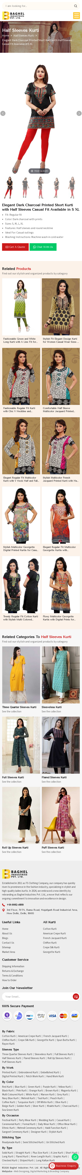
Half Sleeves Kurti (23, 36)
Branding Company (59, 1171)
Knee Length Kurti (41, 1156)
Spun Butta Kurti (66, 1040)
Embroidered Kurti (28, 1072)
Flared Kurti (22, 1156)
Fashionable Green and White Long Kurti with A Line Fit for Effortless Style (19, 344)
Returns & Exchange (13, 971)
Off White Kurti (45, 1102)
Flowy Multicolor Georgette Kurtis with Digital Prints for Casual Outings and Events (58, 621)
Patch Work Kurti (35, 1076)
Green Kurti (34, 1087)
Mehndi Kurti (28, 1098)
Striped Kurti (26, 1160)
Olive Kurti (60, 1102)
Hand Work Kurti (55, 1076)
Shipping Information (13, 966)
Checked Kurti (9, 1160)
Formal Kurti (28, 1124)
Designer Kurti (38, 1132)
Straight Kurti (23, 1153)
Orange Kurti (36, 1090)
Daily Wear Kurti (46, 1124)
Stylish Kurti (55, 1132)
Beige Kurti (8, 1106)
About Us (7, 933)
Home (5, 36)
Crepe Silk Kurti (51, 947)
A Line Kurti (57, 1153)
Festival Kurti (9, 1120)
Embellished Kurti (49, 1072)
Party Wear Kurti (27, 1120)
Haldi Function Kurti (55, 1128)
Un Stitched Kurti (55, 1142)
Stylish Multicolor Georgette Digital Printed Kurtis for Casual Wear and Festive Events (20, 552)
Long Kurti (7, 1156)
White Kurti (32, 1094)
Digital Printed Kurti (12, 1076)
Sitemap (6, 947)
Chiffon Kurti (50, 943)
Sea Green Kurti (10, 1110)
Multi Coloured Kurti (12, 1094)
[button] (79, 113)
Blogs (5, 938)
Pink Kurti (21, 1090)
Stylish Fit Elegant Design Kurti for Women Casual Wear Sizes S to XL (61, 344)
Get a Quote (15, 247)
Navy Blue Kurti (10, 1098)
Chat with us (43, 247)
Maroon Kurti (47, 1094)
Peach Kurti (56, 1098)
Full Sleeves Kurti (13, 780)
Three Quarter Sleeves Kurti (19, 710)
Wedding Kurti (46, 1120)
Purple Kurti (49, 1087)
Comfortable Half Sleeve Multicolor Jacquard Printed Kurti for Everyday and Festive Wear (59, 413)
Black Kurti (8, 1090)
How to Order (9, 980)
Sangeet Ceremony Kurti (15, 1132)
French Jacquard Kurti (55, 938)
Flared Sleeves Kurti (54, 780)
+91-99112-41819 (15, 904)
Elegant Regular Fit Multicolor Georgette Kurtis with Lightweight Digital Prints (59, 552)
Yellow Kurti (64, 1087)
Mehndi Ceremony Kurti (29, 1128)
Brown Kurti (51, 1090)
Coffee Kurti (8, 1102)
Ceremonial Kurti (11, 1124)
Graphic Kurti (60, 1156)
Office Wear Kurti (66, 1124)
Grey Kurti (62, 1094)
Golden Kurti (23, 1106)
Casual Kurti (63, 1120)
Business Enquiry (63, 1166)
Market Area (8, 952)
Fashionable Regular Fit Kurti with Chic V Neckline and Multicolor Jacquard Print (19, 413)
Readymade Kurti (11, 1142)
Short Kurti (71, 1153)
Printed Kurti (9, 1072)
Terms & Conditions (12, 976)
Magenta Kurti (68, 1090)
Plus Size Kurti (40, 1153)
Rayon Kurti (8, 1044)
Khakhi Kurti (53, 1106)
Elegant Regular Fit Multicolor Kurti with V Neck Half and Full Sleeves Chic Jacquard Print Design (20, 482)
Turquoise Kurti (26, 1102)
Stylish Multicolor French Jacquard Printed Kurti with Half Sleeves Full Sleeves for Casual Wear (60, 482)
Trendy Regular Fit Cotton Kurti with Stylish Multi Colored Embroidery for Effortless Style (20, 621)
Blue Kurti (20, 1087)
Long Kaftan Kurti (45, 1160)
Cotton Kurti (50, 929)
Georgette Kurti (51, 952)
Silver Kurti (38, 1106)
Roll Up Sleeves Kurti (15, 850)
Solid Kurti (7, 1153)
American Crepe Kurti (54, 933)
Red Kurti (7, 1087)
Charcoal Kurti (69, 1106)
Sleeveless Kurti (52, 710)
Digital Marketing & (40, 1171)
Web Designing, (22, 1171)
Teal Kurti (42, 1098)
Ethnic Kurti (8, 1128)
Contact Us (8, 943)
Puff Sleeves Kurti (53, 850)
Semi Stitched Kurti (33, 1142)
